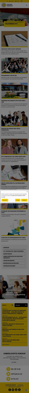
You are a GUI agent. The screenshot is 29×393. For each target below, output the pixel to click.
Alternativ (5, 200)
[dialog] (14, 196)
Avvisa (17, 200)
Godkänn (24, 200)
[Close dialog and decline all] (27, 191)
